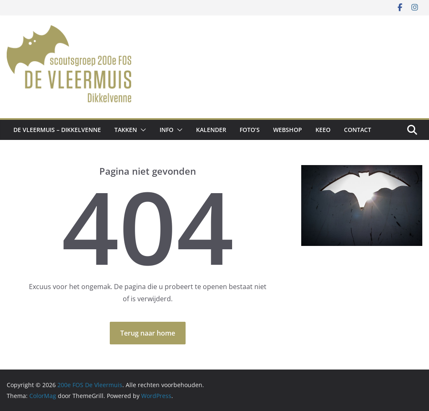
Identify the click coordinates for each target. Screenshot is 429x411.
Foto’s (250, 130)
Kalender (211, 130)
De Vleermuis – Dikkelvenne (57, 130)
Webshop (287, 130)
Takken (125, 130)
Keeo (323, 130)
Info (166, 130)
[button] (141, 130)
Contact (357, 130)
